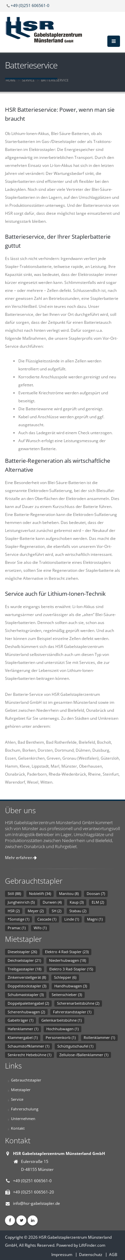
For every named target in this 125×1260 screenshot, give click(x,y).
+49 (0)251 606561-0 (30, 5)
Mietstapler (21, 1089)
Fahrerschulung (24, 1108)
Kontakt (18, 1128)
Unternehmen (23, 1118)
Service (28, 80)
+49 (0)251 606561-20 (33, 1192)
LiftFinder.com (92, 1245)
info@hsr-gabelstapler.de (36, 1203)
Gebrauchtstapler (26, 1079)
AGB (113, 1254)
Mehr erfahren (21, 857)
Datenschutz (90, 1254)
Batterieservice (55, 80)
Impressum (61, 1254)
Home (11, 80)
